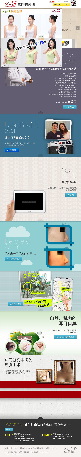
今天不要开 (6, 66)
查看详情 (71, 195)
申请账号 (66, 1)
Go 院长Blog (70, 107)
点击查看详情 (15, 304)
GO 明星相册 (12, 150)
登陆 (59, 1)
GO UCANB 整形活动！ (65, 337)
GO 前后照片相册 (13, 259)
